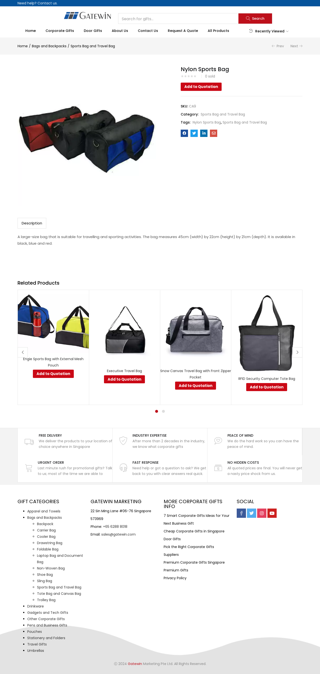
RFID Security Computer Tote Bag (266, 378)
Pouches (34, 631)
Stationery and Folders (46, 637)
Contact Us (148, 30)
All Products (218, 30)
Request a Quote (183, 30)
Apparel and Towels (43, 511)
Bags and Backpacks (49, 46)
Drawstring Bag (49, 542)
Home (30, 30)
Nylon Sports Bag (207, 122)
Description (32, 223)
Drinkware (35, 606)
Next (294, 46)
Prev (280, 46)
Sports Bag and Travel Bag (93, 46)
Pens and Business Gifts (47, 625)
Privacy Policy (175, 578)
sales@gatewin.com (118, 534)
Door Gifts (93, 30)
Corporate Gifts (60, 30)
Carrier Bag (46, 530)
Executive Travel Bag (124, 370)
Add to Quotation (201, 86)
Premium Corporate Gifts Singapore (194, 562)
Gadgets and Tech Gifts (47, 612)
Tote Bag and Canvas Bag (59, 593)
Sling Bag (44, 580)
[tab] (32, 223)
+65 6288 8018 (115, 526)
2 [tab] (163, 411)
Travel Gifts (37, 644)
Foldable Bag (47, 549)
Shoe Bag (45, 574)
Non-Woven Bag (51, 568)
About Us (120, 30)
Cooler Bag (46, 536)
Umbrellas (35, 650)
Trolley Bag (46, 599)
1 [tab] (156, 411)
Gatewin (135, 663)
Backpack (45, 523)
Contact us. (47, 3)
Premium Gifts (176, 570)
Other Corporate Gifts (46, 618)
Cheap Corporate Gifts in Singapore (194, 531)
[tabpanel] (53, 347)
